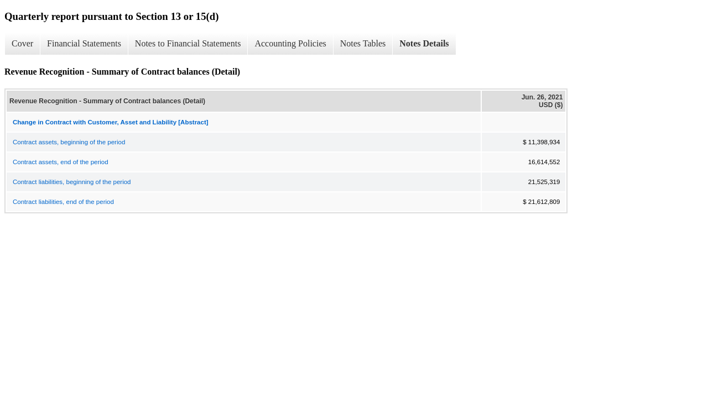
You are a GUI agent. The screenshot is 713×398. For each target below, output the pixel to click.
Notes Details (424, 43)
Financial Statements (84, 43)
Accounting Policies (290, 43)
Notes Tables (363, 43)
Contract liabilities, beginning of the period (72, 182)
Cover (22, 43)
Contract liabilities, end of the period (63, 201)
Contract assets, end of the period (60, 162)
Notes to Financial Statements (188, 43)
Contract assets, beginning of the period (69, 142)
